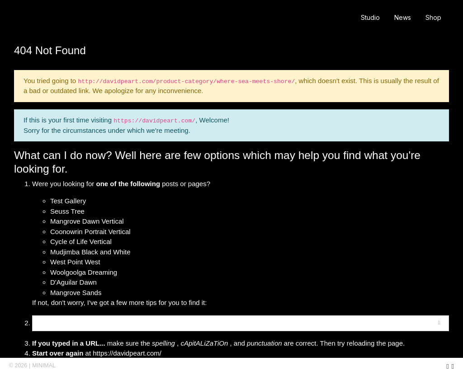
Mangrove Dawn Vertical (87, 221)
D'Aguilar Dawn (73, 282)
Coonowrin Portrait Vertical (90, 231)
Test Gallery (68, 201)
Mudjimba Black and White (90, 252)
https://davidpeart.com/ (127, 353)
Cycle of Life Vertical (81, 241)
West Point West (75, 262)
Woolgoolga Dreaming (83, 272)
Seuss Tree (67, 211)
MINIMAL (44, 365)
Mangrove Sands (75, 292)
